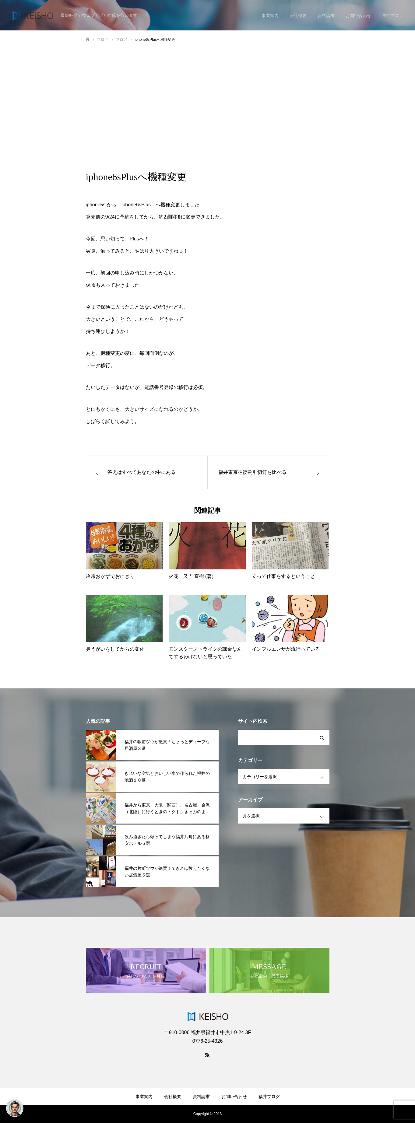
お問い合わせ (234, 1096)
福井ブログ (269, 1096)
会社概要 (172, 1096)
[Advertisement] (207, 94)
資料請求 (201, 1096)
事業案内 (144, 1096)
